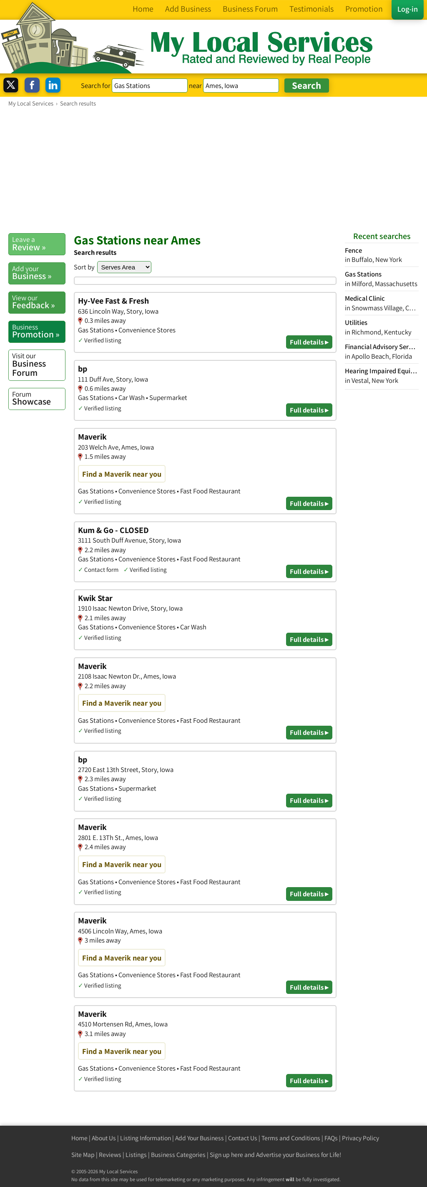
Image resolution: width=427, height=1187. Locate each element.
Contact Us (242, 1138)
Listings (136, 1155)
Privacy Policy (360, 1138)
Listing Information (145, 1138)
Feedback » (38, 302)
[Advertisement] (213, 169)
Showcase (38, 398)
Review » (38, 243)
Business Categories (178, 1155)
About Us (104, 1138)
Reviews (110, 1155)
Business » (38, 273)
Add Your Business (199, 1138)
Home (79, 1138)
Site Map (83, 1155)
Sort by (84, 267)
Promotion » (38, 331)
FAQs (331, 1138)
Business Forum (38, 364)
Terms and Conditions (290, 1138)
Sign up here (226, 1155)
